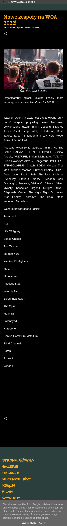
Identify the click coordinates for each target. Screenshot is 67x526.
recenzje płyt (16, 479)
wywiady (11, 497)
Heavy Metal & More (21, 1)
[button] (5, 34)
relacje (10, 472)
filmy (7, 491)
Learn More (29, 522)
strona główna (18, 460)
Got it (42, 522)
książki (8, 485)
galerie (10, 466)
